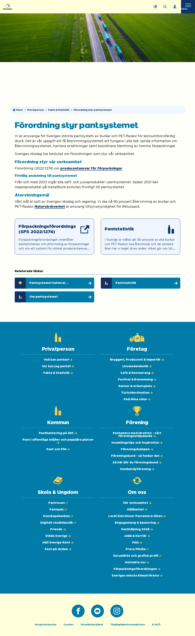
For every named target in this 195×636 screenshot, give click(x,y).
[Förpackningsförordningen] (137, 569)
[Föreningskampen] (137, 449)
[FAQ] (137, 542)
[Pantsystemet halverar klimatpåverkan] (54, 283)
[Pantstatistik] (140, 236)
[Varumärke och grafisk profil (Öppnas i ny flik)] (137, 555)
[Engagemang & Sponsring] (137, 522)
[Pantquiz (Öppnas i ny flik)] (58, 509)
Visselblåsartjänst (92, 625)
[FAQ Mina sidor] (137, 399)
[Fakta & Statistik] (58, 372)
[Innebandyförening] (137, 469)
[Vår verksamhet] (137, 502)
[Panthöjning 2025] (137, 529)
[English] (155, 6)
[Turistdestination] (137, 392)
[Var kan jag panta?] (58, 366)
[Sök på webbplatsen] (165, 6)
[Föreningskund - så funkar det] (137, 455)
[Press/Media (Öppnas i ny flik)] (137, 549)
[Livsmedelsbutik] (137, 366)
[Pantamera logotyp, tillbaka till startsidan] (21, 6)
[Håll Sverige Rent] (57, 542)
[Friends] (58, 529)
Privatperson (35, 110)
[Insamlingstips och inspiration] (136, 442)
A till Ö (156, 625)
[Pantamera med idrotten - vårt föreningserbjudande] (137, 435)
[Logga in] (174, 6)
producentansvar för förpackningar (91, 168)
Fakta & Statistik (58, 110)
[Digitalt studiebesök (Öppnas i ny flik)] (58, 522)
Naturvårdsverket (50, 206)
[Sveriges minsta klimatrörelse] (137, 575)
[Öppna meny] (188, 6)
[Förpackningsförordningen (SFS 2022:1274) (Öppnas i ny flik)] (54, 236)
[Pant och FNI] (58, 449)
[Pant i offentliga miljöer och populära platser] (58, 441)
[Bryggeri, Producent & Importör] (137, 359)
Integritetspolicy (46, 625)
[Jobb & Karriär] (137, 535)
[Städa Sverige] (58, 535)
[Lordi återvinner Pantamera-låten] (137, 516)
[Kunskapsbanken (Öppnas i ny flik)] (58, 516)
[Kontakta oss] (137, 562)
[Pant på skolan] (58, 549)
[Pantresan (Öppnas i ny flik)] (58, 502)
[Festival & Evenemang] (137, 379)
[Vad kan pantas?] (58, 359)
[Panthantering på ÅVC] (58, 433)
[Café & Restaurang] (137, 372)
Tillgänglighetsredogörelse (128, 625)
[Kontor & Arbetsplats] (136, 386)
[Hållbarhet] (137, 509)
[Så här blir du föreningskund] (137, 462)
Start (19, 110)
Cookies (68, 625)
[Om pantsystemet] (54, 296)
